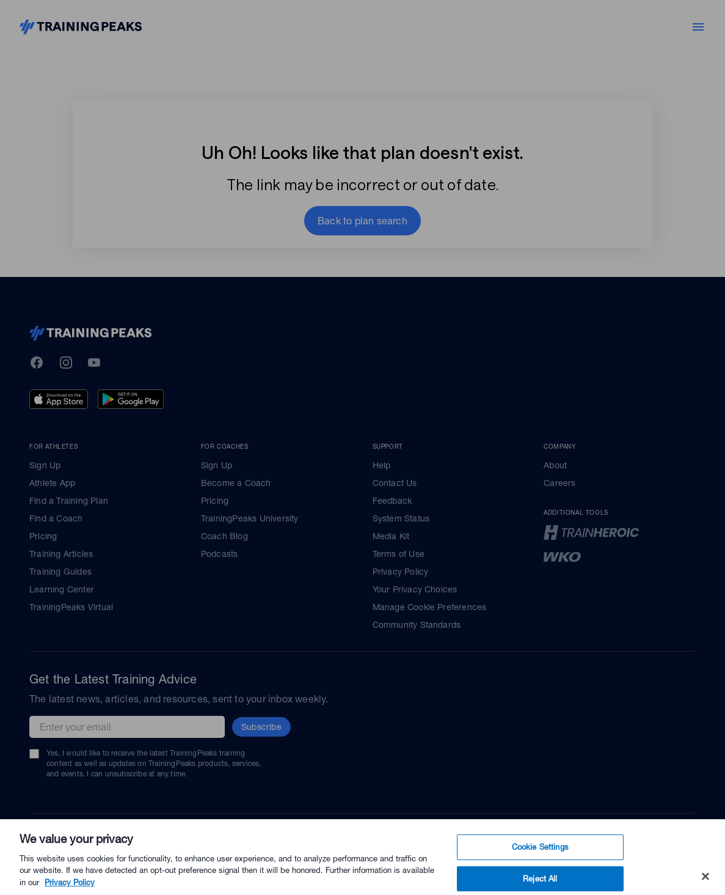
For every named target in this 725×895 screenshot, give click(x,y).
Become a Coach (236, 483)
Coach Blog (224, 536)
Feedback (392, 501)
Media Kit (391, 536)
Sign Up (44, 465)
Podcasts (219, 554)
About (555, 465)
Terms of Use (398, 554)
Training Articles (61, 554)
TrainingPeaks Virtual (71, 607)
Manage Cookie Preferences (430, 607)
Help (382, 465)
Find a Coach (55, 518)
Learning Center (61, 589)
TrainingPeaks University (250, 518)
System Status (401, 518)
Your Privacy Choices (415, 589)
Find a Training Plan (68, 501)
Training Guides (60, 571)
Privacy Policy (401, 571)
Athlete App (52, 483)
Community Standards (417, 625)
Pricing (43, 536)
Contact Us (395, 483)
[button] (362, 220)
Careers (559, 483)
